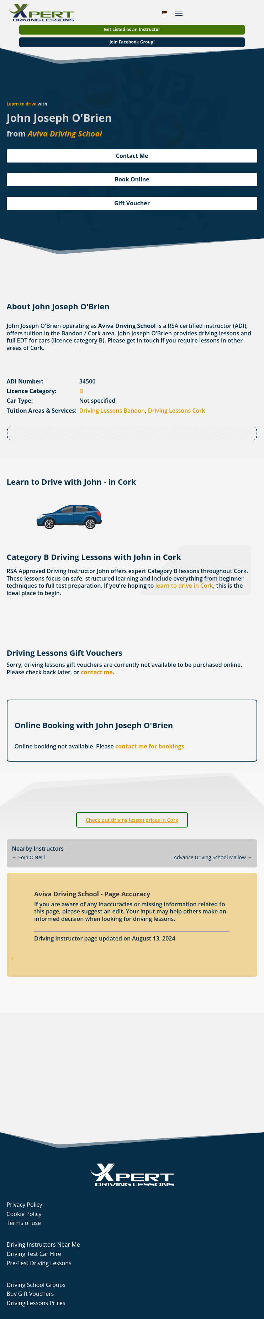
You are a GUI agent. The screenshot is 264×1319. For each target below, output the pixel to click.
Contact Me (132, 156)
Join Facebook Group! (132, 42)
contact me (97, 672)
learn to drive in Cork (184, 585)
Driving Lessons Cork (176, 410)
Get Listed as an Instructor (132, 29)
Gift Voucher (132, 203)
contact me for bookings (149, 746)
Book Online (132, 179)
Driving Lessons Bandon (112, 410)
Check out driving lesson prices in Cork (132, 819)
